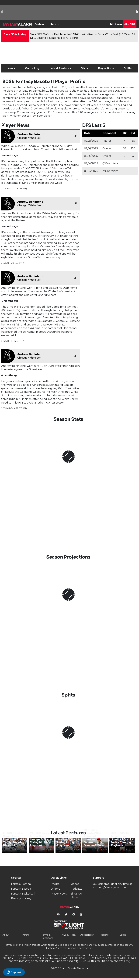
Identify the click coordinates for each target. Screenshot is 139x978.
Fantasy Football (21, 883)
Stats (84, 68)
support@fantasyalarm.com (110, 887)
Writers (55, 888)
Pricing (55, 883)
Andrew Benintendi (30, 134)
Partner (26, 934)
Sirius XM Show (76, 895)
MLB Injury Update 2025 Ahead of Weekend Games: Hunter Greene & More (94, 837)
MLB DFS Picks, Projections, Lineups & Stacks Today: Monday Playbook (41, 839)
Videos (75, 883)
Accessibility (87, 934)
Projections (106, 68)
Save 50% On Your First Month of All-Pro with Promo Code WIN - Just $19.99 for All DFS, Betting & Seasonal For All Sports (82, 36)
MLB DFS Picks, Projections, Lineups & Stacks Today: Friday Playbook (68, 839)
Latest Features (60, 68)
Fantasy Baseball (21, 888)
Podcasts (76, 888)
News (11, 68)
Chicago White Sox (29, 137)
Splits (128, 68)
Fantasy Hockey (21, 898)
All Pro (129, 24)
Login (118, 24)
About (6, 934)
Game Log (32, 68)
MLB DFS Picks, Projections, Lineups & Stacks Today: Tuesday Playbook (14, 839)
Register (104, 934)
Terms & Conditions (47, 936)
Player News (59, 893)
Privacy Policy (68, 934)
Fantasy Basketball (23, 893)
